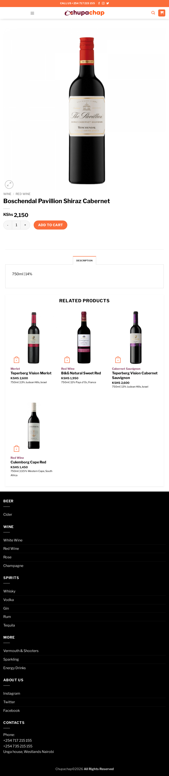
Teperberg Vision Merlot (31, 374)
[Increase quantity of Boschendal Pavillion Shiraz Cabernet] (25, 224)
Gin (6, 609)
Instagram (11, 694)
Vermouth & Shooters (21, 652)
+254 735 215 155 (17, 747)
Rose (7, 558)
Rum (7, 618)
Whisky (9, 592)
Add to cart (50, 225)
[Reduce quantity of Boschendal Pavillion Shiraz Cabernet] (7, 224)
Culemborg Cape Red (28, 463)
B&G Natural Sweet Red (81, 374)
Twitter (9, 703)
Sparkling (11, 660)
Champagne (13, 567)
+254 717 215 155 (17, 741)
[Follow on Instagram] (103, 3)
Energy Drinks (14, 669)
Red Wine (23, 194)
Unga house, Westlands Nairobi (28, 752)
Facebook (11, 711)
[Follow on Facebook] (99, 3)
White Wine (12, 541)
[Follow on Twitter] (107, 3)
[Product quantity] (16, 224)
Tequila (9, 626)
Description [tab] (84, 260)
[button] (32, 12)
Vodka (8, 601)
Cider (7, 515)
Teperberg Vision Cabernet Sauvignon (135, 376)
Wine (7, 194)
